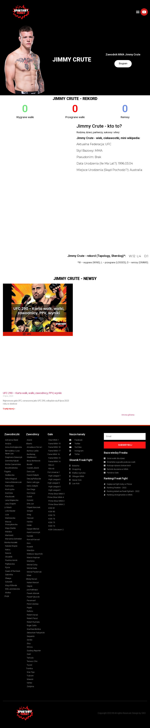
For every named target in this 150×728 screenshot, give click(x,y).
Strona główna (128, 415)
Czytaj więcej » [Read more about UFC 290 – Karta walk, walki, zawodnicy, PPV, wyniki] (9, 409)
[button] (138, 12)
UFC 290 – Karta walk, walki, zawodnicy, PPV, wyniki (32, 393)
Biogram (123, 63)
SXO (144, 713)
